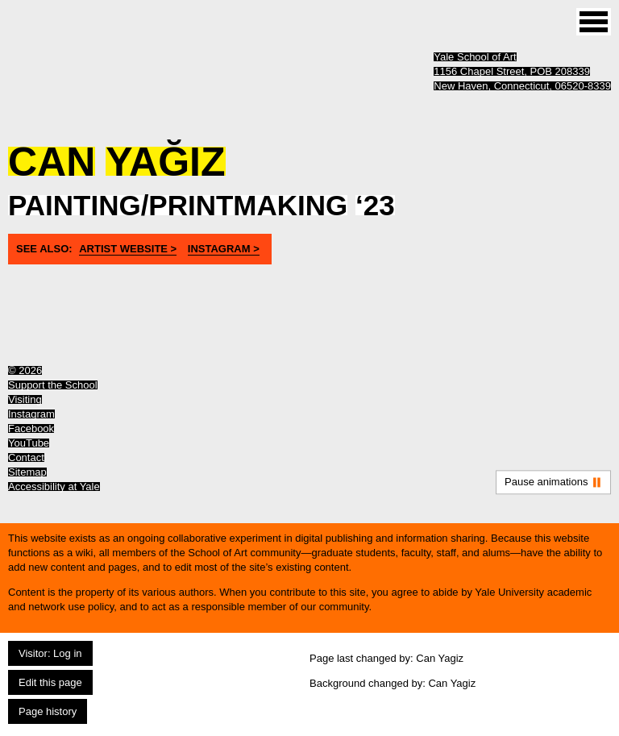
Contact (26, 457)
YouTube (28, 443)
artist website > (128, 249)
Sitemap (27, 472)
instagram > (224, 249)
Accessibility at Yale (54, 486)
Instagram (31, 414)
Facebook (31, 428)
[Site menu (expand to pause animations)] (593, 21)
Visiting (25, 399)
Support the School (53, 385)
